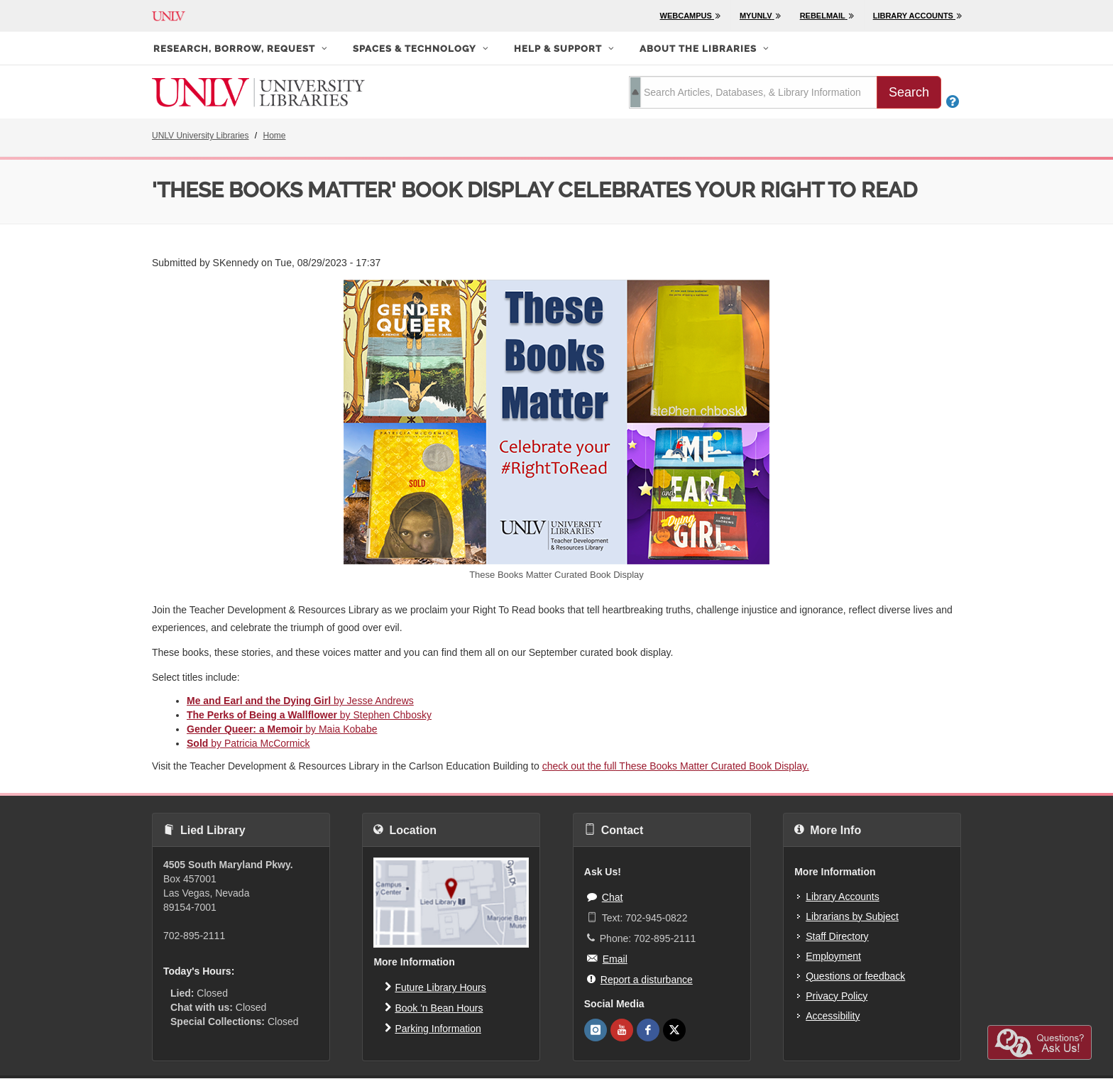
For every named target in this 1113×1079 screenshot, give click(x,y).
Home (274, 136)
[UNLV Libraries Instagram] (595, 1030)
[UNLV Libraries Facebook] (648, 1030)
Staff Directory (837, 936)
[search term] (753, 92)
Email (607, 958)
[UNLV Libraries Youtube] (621, 1030)
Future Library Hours (435, 987)
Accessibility (833, 1016)
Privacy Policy (836, 996)
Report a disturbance (640, 979)
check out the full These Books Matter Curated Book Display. (675, 766)
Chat (605, 896)
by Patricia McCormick (248, 743)
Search (909, 92)
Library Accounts (842, 896)
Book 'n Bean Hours (434, 1007)
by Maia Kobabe (282, 729)
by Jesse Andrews (300, 700)
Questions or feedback (855, 976)
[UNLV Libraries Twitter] (674, 1030)
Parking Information (433, 1028)
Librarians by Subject (852, 916)
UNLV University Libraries (200, 136)
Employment (833, 956)
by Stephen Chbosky (309, 715)
